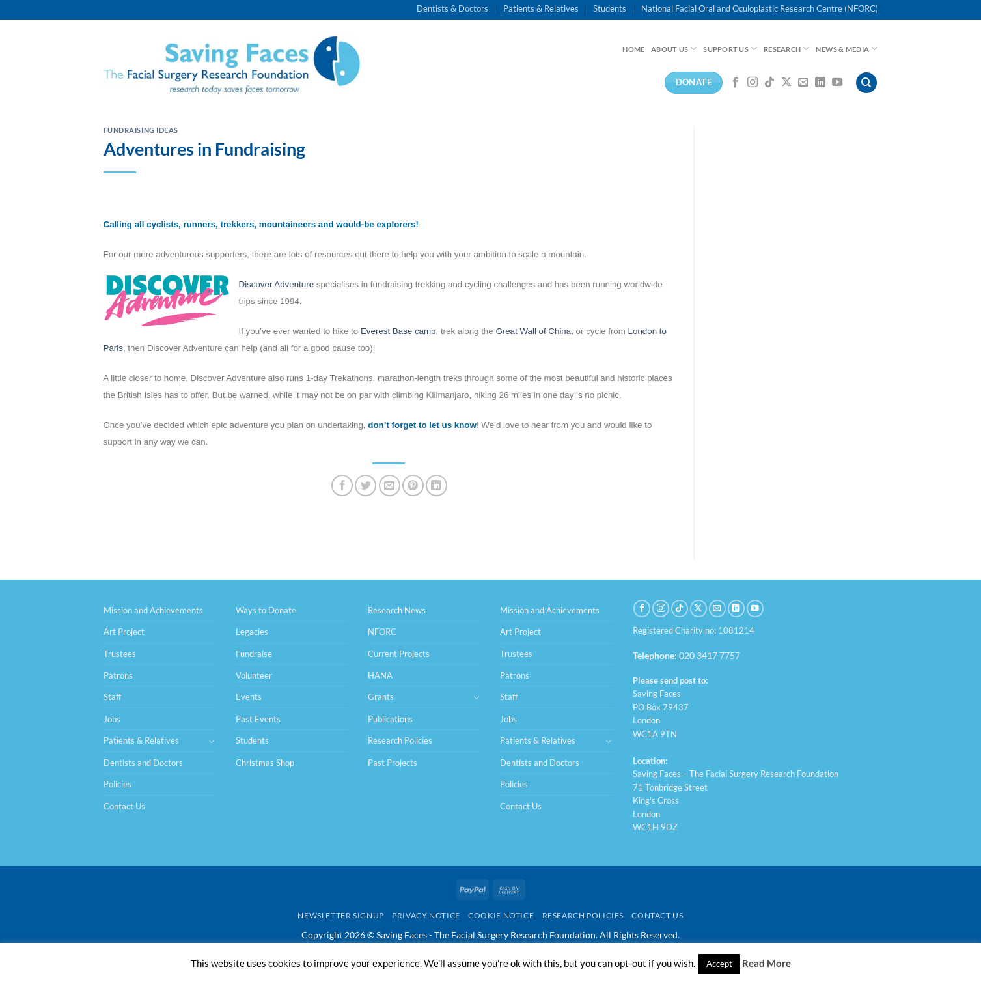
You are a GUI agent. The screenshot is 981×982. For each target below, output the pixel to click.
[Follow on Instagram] (752, 83)
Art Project (124, 631)
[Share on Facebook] (342, 485)
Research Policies (400, 740)
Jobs (112, 719)
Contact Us (124, 806)
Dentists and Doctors (143, 762)
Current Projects (399, 654)
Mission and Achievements (153, 610)
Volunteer (254, 675)
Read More (766, 963)
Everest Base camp (398, 331)
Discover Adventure (276, 284)
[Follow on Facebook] (735, 83)
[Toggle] (211, 741)
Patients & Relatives (541, 8)
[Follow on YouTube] (837, 83)
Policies (117, 784)
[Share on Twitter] (365, 485)
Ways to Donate (266, 610)
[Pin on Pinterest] (413, 485)
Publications (390, 719)
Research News (397, 610)
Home (633, 49)
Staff (112, 697)
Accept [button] (719, 964)
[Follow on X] (786, 83)
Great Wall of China (533, 331)
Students (609, 8)
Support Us (730, 48)
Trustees (120, 654)
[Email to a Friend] (389, 485)
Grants (381, 697)
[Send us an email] (803, 83)
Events (249, 697)
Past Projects (392, 762)
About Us (674, 48)
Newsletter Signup (340, 915)
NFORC (382, 631)
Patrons (118, 675)
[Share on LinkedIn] (436, 485)
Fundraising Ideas (141, 130)
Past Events (258, 719)
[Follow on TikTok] (769, 83)
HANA (380, 675)
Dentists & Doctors (452, 8)
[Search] (866, 83)
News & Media (846, 48)
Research (786, 48)
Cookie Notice (501, 915)
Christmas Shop (265, 762)
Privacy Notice (426, 915)
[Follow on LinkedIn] (820, 83)
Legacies (252, 631)
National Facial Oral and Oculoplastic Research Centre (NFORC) (759, 8)
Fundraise (254, 654)
